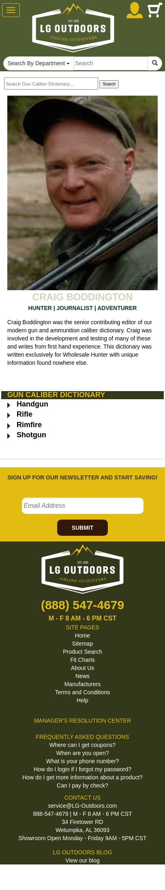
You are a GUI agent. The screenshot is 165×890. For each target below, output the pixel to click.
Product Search (82, 651)
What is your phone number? (82, 761)
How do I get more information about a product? (82, 777)
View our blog (82, 860)
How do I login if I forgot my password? (82, 769)
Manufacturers (82, 684)
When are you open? (82, 753)
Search (109, 84)
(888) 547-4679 (82, 605)
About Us (82, 668)
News (82, 676)
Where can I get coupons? (82, 745)
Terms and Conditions (82, 692)
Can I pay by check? (82, 785)
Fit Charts (82, 660)
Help (82, 700)
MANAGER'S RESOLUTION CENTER (82, 720)
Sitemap (82, 643)
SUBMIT (83, 527)
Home (82, 635)
